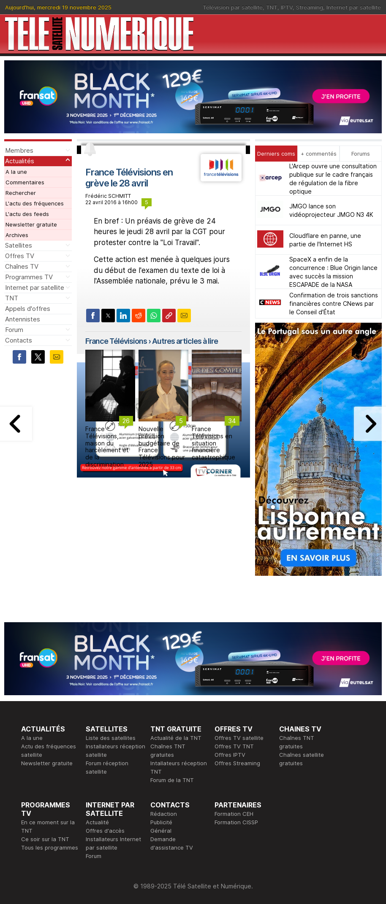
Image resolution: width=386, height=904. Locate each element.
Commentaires (24, 182)
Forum (14, 330)
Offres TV (19, 256)
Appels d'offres (27, 309)
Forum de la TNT (172, 780)
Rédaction (163, 813)
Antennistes (22, 319)
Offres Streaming (237, 763)
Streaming (309, 7)
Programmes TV (29, 277)
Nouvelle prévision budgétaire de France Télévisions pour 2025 (162, 446)
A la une (16, 171)
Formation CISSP (236, 822)
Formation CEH (234, 813)
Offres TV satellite (239, 737)
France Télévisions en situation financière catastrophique (213, 443)
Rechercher (20, 192)
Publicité (161, 822)
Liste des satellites (111, 737)
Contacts (18, 340)
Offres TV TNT (234, 746)
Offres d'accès (105, 830)
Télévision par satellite (233, 7)
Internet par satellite (353, 7)
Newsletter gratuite (31, 224)
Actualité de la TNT (175, 737)
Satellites (18, 245)
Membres (19, 150)
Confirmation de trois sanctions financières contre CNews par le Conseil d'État (333, 303)
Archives (16, 235)
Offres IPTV (230, 754)
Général (160, 830)
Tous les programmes (49, 847)
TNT (271, 7)
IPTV (287, 7)
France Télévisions (116, 341)
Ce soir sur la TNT (45, 839)
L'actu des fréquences (34, 203)
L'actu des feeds (27, 213)
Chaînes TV (21, 266)
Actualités (19, 161)
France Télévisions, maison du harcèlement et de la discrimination (107, 446)
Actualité (97, 822)
